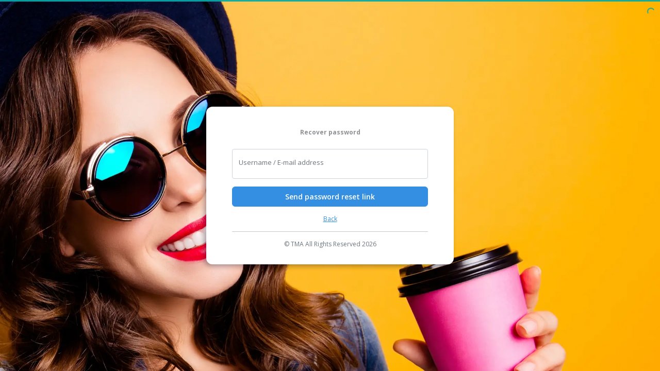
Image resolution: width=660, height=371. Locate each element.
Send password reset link (330, 196)
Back (330, 218)
